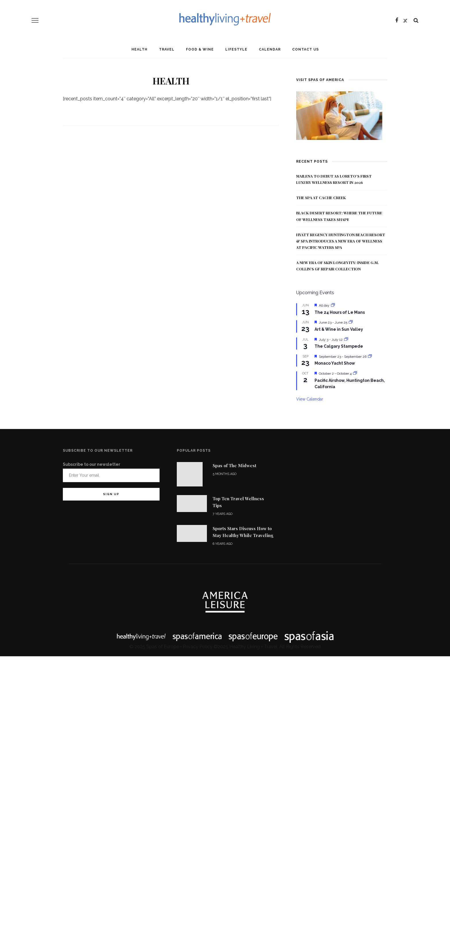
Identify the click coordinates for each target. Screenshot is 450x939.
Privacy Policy (197, 646)
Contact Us (305, 49)
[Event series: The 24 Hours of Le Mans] (333, 305)
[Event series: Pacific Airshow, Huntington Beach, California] (355, 374)
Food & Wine (200, 49)
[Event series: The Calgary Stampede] (346, 340)
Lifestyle (236, 49)
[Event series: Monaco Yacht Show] (370, 357)
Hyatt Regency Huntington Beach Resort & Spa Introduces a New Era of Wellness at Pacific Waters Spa (340, 241)
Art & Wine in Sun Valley (339, 329)
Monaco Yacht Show (335, 363)
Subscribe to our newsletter (91, 464)
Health (139, 49)
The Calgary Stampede (339, 346)
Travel (166, 49)
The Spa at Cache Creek (321, 197)
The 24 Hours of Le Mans (340, 312)
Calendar (270, 49)
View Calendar (309, 399)
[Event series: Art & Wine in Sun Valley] (351, 322)
